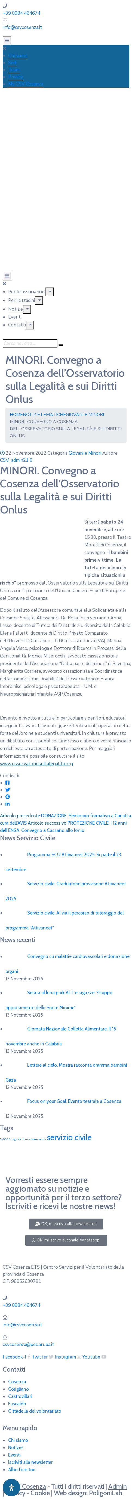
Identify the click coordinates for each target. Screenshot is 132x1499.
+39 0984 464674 (21, 13)
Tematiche (53, 415)
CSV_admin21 (14, 460)
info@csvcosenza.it (22, 27)
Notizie (15, 309)
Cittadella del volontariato (34, 1411)
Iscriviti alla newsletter (30, 1462)
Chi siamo (17, 56)
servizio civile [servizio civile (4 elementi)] (69, 1137)
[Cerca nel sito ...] (30, 343)
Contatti (17, 325)
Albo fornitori (21, 1469)
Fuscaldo (17, 1403)
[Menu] (49, 291)
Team (14, 70)
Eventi (15, 317)
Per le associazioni (26, 292)
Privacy (15, 77)
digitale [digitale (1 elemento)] (17, 1139)
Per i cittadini (21, 300)
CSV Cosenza (27, 1486)
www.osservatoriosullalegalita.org (36, 764)
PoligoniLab (105, 1493)
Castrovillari (20, 1396)
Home (16, 415)
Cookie (40, 1493)
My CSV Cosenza (25, 84)
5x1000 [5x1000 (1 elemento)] (5, 1139)
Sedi (12, 63)
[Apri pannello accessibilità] (11, 1487)
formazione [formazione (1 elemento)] (30, 1139)
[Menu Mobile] (7, 40)
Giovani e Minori (85, 415)
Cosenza (17, 1381)
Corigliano (18, 1389)
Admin (117, 1486)
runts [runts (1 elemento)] (42, 1139)
